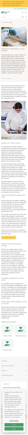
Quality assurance (21, 335)
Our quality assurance (8, 237)
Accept (14, 424)
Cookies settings (14, 420)
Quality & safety (7, 350)
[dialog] (14, 411)
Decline (14, 428)
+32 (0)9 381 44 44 (20, 8)
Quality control (7, 335)
